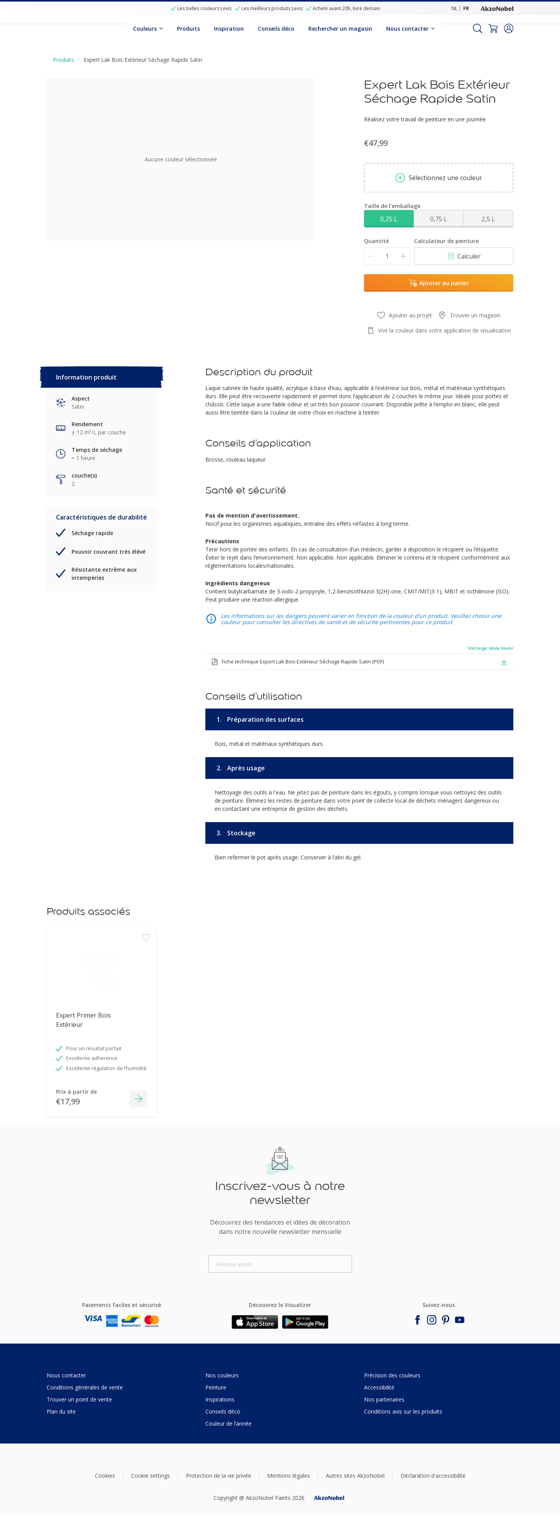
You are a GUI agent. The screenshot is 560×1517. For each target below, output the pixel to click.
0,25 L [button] (388, 219)
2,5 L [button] (488, 219)
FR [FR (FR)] (466, 8)
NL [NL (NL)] (454, 8)
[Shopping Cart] (493, 28)
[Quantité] (387, 256)
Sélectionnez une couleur (439, 177)
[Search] (477, 28)
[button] (508, 28)
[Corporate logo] (497, 8)
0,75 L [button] (438, 219)
